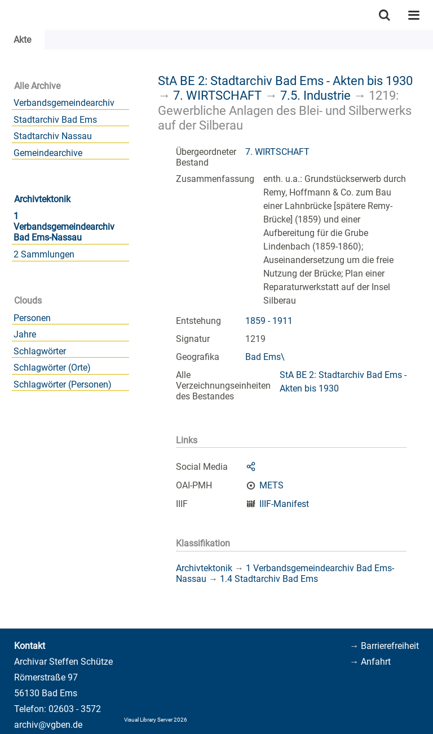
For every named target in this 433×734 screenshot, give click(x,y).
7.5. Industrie (315, 95)
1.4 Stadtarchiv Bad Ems (269, 578)
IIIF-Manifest (284, 504)
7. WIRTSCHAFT (217, 95)
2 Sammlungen (44, 254)
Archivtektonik (42, 199)
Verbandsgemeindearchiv (64, 102)
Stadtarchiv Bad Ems (55, 119)
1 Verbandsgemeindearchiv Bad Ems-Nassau (64, 227)
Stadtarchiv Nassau (53, 136)
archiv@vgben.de (48, 724)
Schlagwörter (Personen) (63, 384)
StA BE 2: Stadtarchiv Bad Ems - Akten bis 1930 (285, 80)
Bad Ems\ (265, 357)
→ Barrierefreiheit (384, 645)
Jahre (25, 334)
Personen (32, 318)
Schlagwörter (40, 351)
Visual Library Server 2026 (155, 720)
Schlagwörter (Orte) (52, 367)
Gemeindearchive (48, 153)
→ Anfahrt (370, 661)
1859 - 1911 (269, 320)
